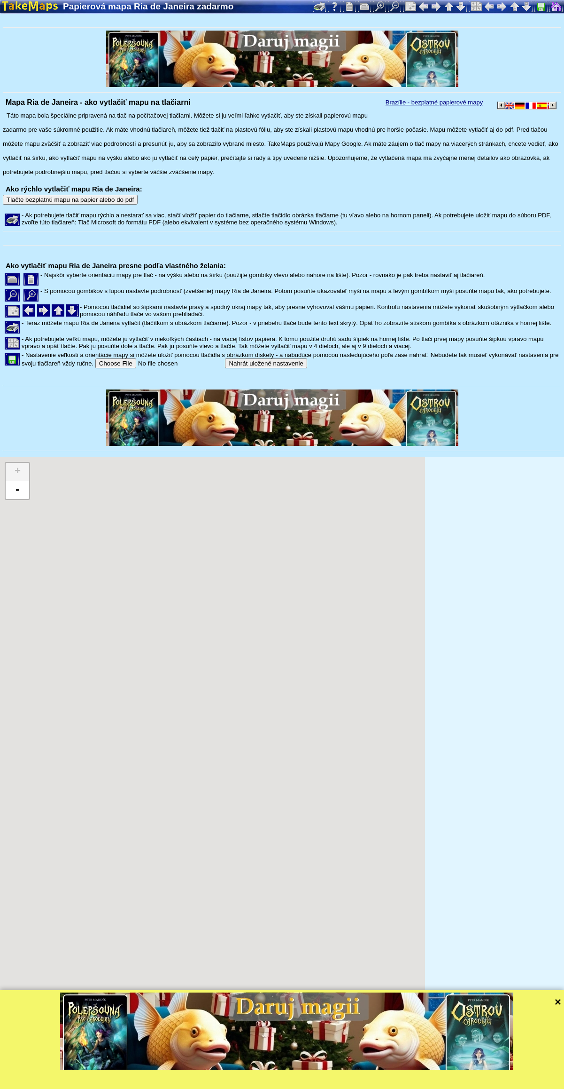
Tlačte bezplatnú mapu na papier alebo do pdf (70, 199)
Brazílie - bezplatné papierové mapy (434, 102)
